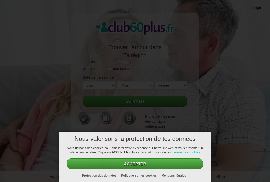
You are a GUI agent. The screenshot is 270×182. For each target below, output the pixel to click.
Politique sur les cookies (139, 175)
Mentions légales (174, 175)
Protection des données (99, 175)
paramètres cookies (186, 152)
